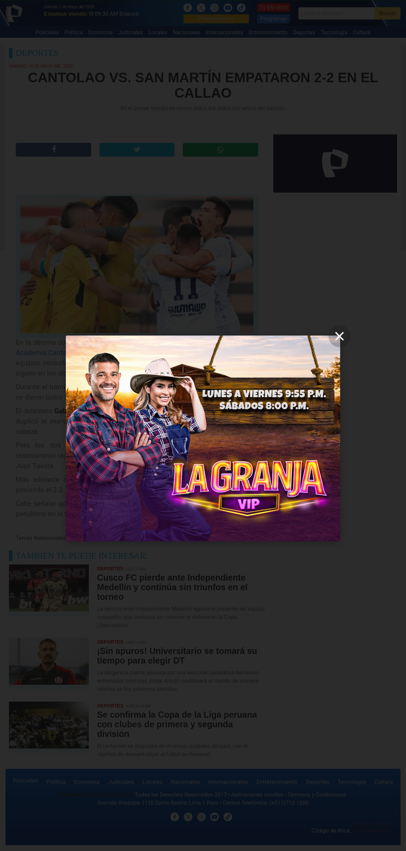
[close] (339, 336)
